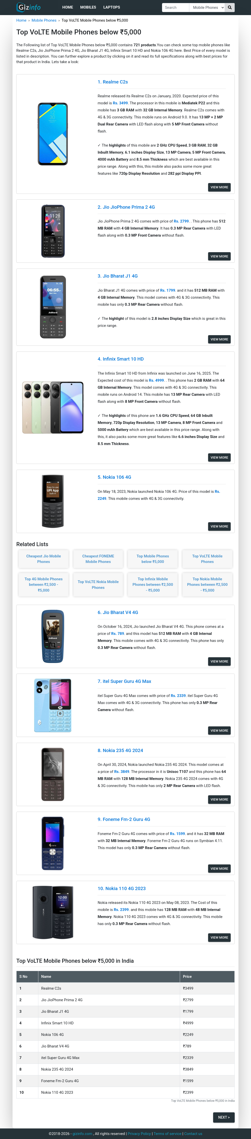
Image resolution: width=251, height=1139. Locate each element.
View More (219, 187)
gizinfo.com (82, 1133)
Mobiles (88, 7)
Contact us (193, 1133)
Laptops (111, 7)
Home (67, 7)
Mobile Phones (44, 20)
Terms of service (168, 1133)
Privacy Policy (139, 1133)
